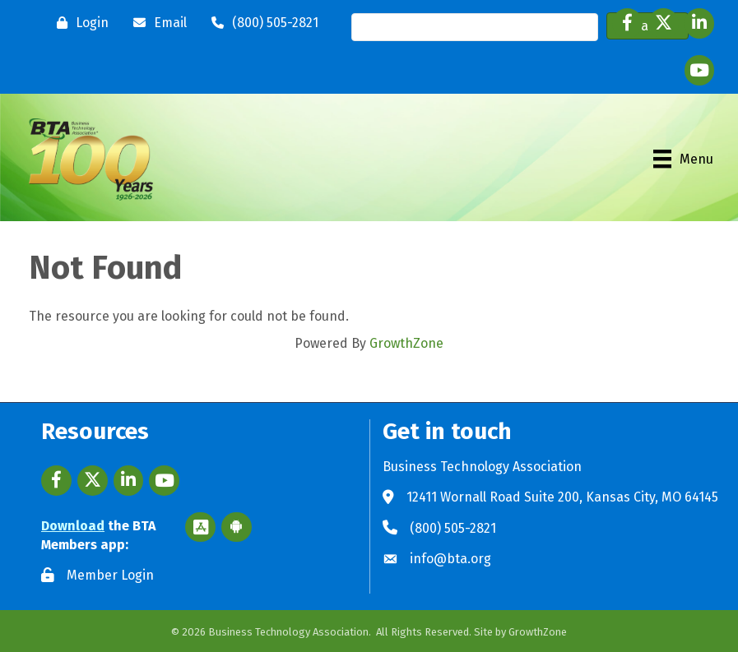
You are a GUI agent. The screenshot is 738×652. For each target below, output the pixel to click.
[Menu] (683, 158)
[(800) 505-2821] (260, 23)
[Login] (79, 23)
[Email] (156, 23)
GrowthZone (406, 343)
